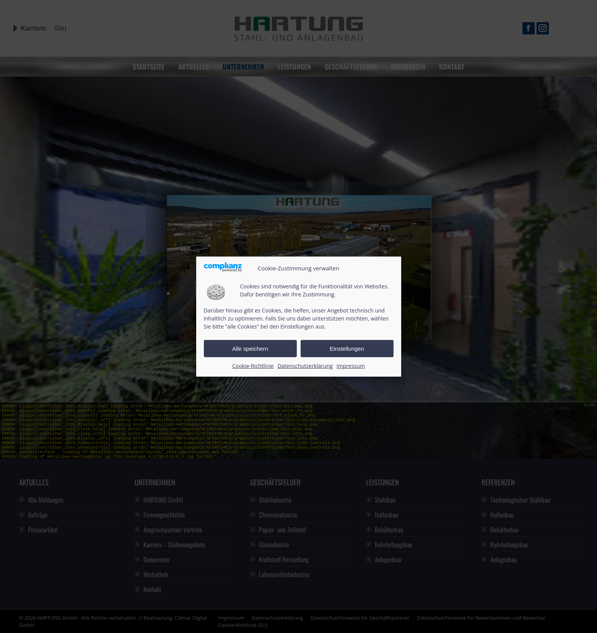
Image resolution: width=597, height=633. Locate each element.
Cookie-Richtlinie (252, 365)
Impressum (351, 365)
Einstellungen (347, 348)
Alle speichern (250, 348)
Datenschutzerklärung (305, 365)
